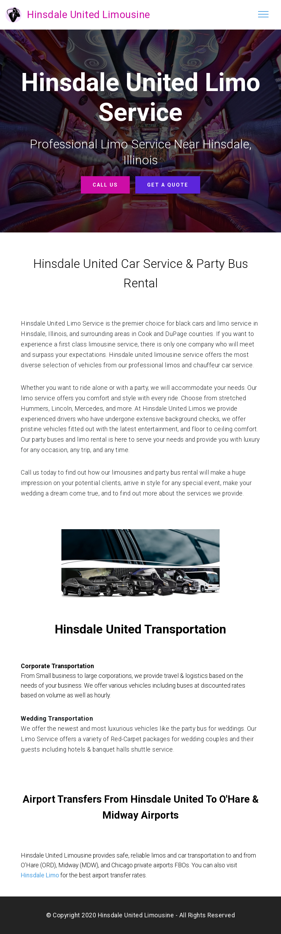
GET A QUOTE (167, 185)
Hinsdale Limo (40, 874)
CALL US (105, 185)
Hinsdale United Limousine (88, 15)
